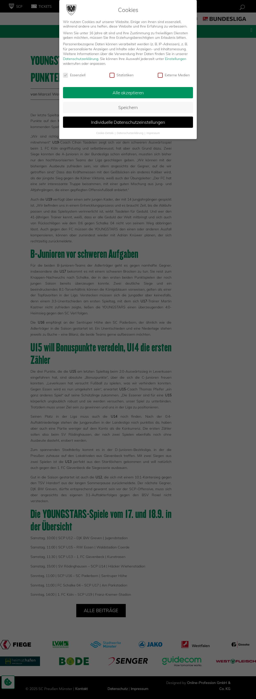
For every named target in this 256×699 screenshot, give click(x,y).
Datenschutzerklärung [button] (130, 132)
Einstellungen (175, 58)
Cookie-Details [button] (105, 132)
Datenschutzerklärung (80, 58)
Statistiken (122, 74)
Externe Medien (174, 74)
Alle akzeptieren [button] (128, 92)
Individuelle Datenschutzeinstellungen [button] (128, 121)
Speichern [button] (128, 106)
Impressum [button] (153, 132)
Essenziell (74, 74)
